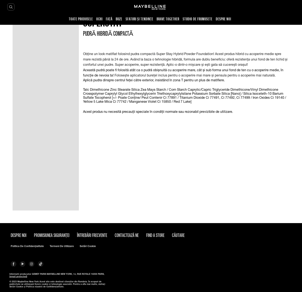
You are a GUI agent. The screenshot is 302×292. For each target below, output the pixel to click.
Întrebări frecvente (92, 235)
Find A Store (155, 235)
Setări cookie (88, 246)
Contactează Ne (127, 235)
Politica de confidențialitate (27, 246)
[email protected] (18, 276)
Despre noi (18, 235)
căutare (178, 235)
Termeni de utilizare (62, 246)
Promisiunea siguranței (51, 235)
